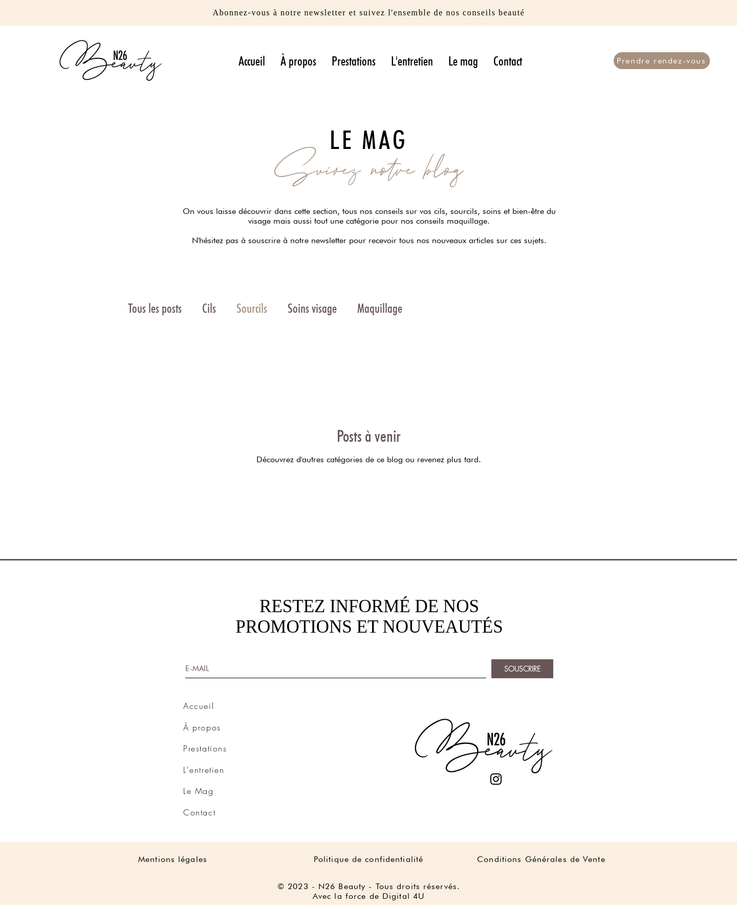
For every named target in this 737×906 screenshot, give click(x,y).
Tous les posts (155, 308)
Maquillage (379, 308)
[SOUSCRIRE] (522, 668)
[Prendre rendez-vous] (662, 60)
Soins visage (312, 308)
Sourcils (251, 308)
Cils (209, 308)
